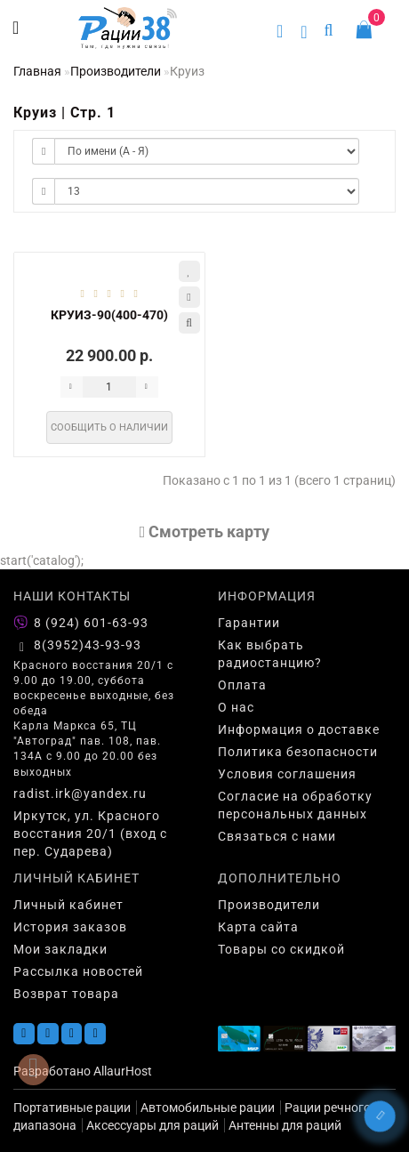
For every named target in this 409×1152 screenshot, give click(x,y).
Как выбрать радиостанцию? (270, 654)
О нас (236, 707)
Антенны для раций (285, 1125)
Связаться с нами (277, 836)
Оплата (242, 685)
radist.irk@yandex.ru (80, 793)
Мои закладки (60, 949)
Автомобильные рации (207, 1107)
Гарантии (249, 623)
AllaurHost (122, 1071)
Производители (115, 71)
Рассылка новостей (78, 971)
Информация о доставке (299, 729)
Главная (37, 71)
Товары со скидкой (281, 949)
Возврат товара (66, 994)
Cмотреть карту (205, 531)
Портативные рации (72, 1107)
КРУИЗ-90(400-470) (109, 315)
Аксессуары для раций (152, 1125)
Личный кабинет (68, 905)
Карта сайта (258, 927)
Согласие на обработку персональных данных (295, 805)
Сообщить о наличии (109, 427)
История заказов (70, 927)
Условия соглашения (287, 774)
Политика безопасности (298, 752)
